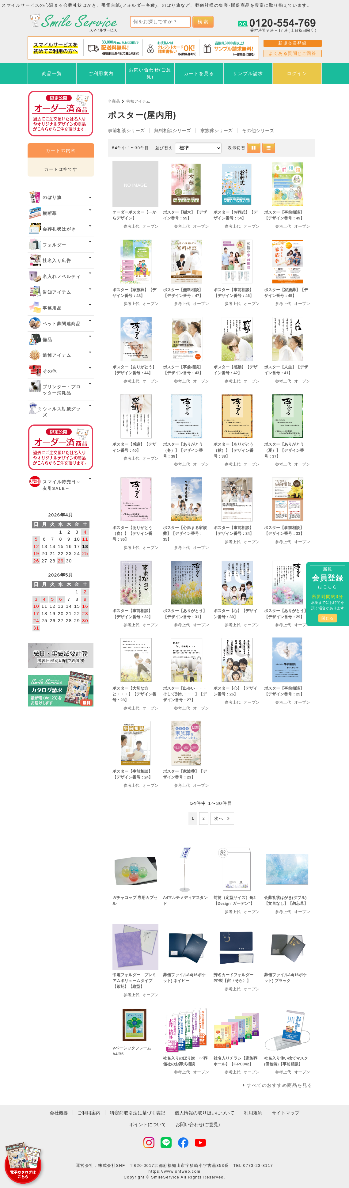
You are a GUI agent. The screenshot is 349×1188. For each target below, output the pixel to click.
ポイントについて (147, 1124)
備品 (47, 339)
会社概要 (59, 1112)
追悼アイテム (57, 355)
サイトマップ (285, 1112)
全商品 (114, 101)
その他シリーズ (258, 130)
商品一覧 (52, 73)
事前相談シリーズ (126, 130)
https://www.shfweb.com (175, 1171)
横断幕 (50, 213)
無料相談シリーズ (172, 130)
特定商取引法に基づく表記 (137, 1112)
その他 (50, 371)
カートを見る (199, 73)
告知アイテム (138, 101)
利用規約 (253, 1112)
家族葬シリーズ (216, 130)
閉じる (327, 618)
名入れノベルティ (62, 276)
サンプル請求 (248, 73)
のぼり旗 (52, 197)
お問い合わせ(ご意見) (150, 73)
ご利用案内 (101, 73)
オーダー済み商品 (60, 447)
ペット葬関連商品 (62, 324)
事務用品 (52, 308)
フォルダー (54, 245)
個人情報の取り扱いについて (204, 1112)
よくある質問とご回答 (292, 53)
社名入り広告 (57, 260)
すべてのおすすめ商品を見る (280, 1085)
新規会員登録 (292, 43)
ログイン (297, 73)
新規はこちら (327, 578)
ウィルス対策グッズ (62, 412)
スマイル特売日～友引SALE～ (62, 485)
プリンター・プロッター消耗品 (62, 390)
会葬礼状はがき (59, 229)
